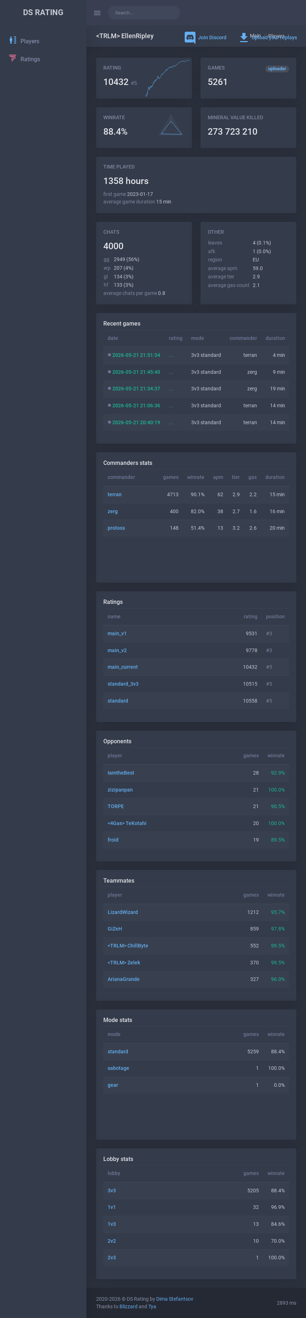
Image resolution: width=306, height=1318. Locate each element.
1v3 (112, 1224)
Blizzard (129, 1307)
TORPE (116, 806)
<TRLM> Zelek (124, 963)
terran (115, 495)
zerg (113, 511)
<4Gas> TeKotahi (127, 823)
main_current (123, 667)
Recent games (121, 323)
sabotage (118, 1068)
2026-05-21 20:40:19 (136, 423)
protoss (116, 528)
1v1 (112, 1207)
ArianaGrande (124, 979)
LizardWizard (123, 912)
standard (118, 701)
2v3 (112, 1258)
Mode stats (117, 1020)
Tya (152, 1307)
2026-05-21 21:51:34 (136, 355)
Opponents (117, 741)
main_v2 (117, 650)
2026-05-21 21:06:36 (136, 406)
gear (113, 1085)
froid (113, 840)
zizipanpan (120, 790)
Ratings (113, 602)
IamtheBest (121, 773)
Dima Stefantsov (174, 1299)
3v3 (112, 1191)
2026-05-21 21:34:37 (136, 389)
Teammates (118, 880)
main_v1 (117, 634)
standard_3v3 (123, 684)
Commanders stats (127, 462)
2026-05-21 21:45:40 (136, 372)
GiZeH (115, 929)
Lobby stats (118, 1159)
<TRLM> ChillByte (128, 946)
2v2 (112, 1241)
